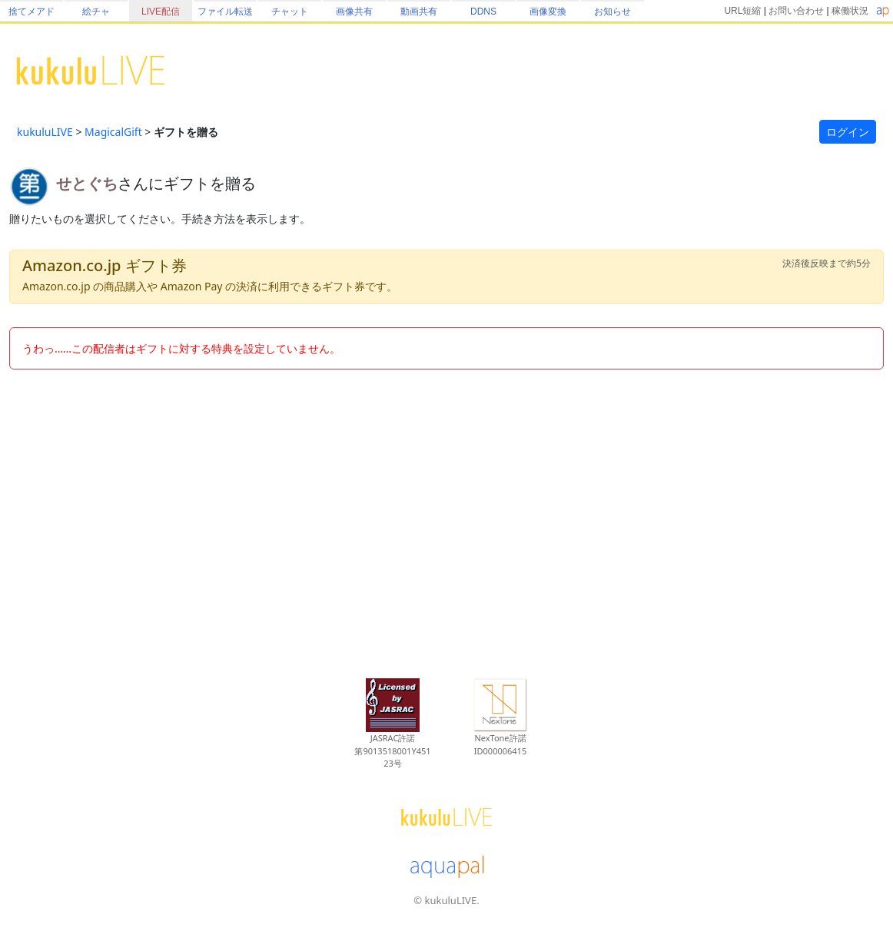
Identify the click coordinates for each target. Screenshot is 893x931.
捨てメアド (31, 11)
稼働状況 (850, 10)
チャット (289, 11)
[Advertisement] (446, 515)
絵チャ (96, 11)
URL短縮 (742, 10)
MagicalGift (113, 131)
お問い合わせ (796, 10)
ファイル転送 (225, 11)
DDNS (483, 11)
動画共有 (418, 11)
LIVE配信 (160, 11)
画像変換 (547, 11)
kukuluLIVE (45, 131)
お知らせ (612, 11)
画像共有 (354, 11)
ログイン (847, 131)
